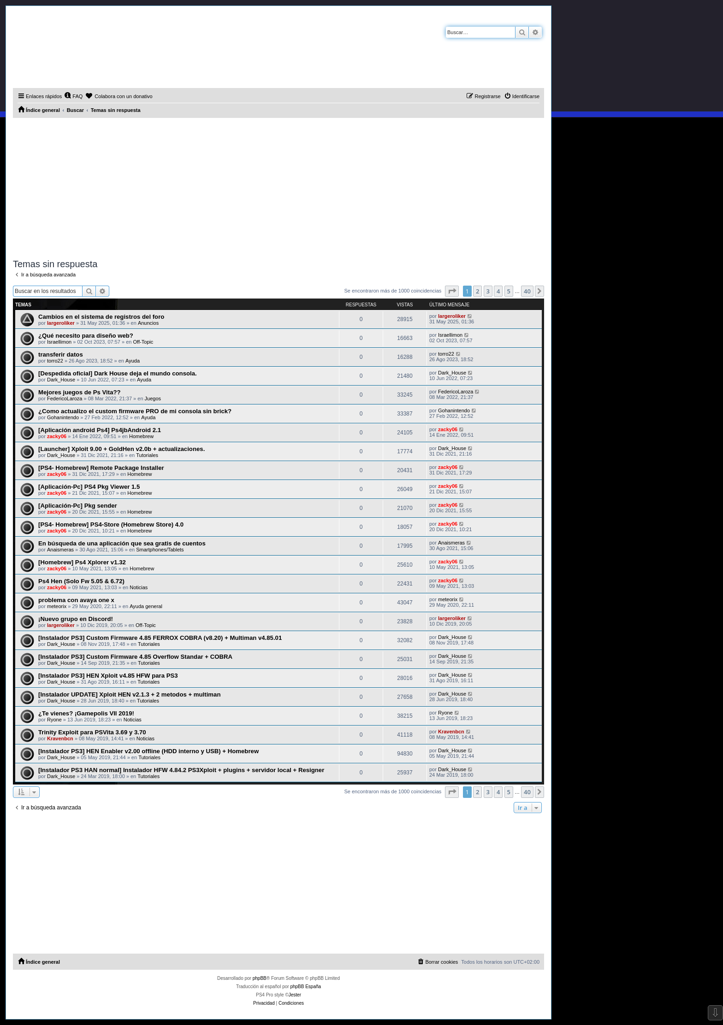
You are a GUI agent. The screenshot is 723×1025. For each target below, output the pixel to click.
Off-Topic (143, 342)
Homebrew (141, 436)
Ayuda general (146, 606)
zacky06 (56, 436)
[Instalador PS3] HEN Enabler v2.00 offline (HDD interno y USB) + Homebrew (148, 751)
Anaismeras (60, 549)
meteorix (56, 606)
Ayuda (132, 360)
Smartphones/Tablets (160, 549)
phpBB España (305, 986)
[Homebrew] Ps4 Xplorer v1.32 (82, 562)
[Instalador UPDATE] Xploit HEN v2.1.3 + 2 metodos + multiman (129, 694)
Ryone (54, 719)
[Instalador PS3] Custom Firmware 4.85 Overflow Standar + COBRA (135, 656)
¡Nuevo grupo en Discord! (75, 618)
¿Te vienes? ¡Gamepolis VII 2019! (86, 713)
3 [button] (488, 291)
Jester (295, 994)
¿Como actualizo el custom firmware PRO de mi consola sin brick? (134, 411)
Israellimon (59, 342)
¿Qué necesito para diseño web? (85, 335)
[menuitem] (73, 96)
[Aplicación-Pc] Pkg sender (77, 505)
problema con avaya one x (76, 600)
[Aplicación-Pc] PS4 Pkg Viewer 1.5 (89, 486)
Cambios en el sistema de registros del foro (101, 316)
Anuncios (148, 323)
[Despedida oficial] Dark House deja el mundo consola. (117, 373)
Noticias (139, 587)
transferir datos (60, 354)
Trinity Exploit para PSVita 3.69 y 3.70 (92, 732)
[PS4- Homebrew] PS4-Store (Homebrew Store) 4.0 (111, 524)
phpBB (260, 978)
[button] (452, 291)
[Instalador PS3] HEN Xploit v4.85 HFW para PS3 (108, 675)
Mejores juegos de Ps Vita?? (79, 392)
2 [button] (477, 291)
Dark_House (61, 379)
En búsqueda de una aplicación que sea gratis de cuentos (122, 543)
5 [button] (508, 291)
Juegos (153, 398)
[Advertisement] (278, 187)
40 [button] (527, 291)
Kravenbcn (60, 738)
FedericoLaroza (64, 398)
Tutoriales (147, 455)
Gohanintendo (63, 417)
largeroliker (61, 323)
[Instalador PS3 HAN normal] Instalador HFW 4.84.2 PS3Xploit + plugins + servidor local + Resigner (181, 770)
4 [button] (498, 291)
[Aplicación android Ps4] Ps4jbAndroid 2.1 (99, 430)
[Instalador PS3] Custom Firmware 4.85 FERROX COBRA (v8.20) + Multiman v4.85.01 (160, 637)
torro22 (55, 360)
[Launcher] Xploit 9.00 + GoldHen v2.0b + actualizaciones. (121, 448)
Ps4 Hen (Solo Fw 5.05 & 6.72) (81, 581)
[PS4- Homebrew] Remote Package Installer (101, 467)
